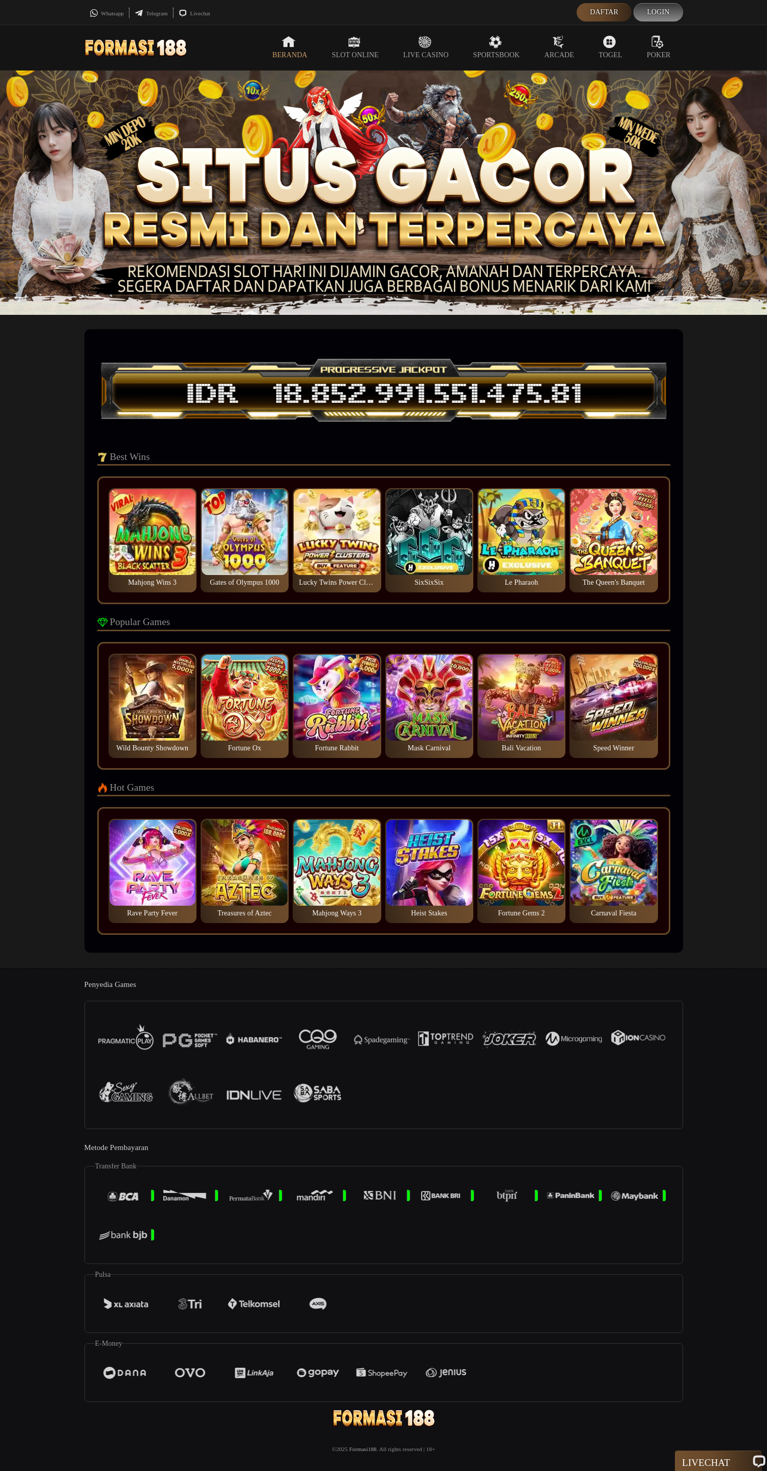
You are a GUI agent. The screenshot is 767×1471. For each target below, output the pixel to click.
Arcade (559, 47)
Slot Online (355, 47)
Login (658, 12)
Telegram (151, 13)
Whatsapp (107, 13)
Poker (658, 47)
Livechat (194, 13)
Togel (610, 47)
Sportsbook (496, 47)
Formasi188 (363, 1449)
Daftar (604, 12)
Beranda (289, 47)
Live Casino (426, 47)
